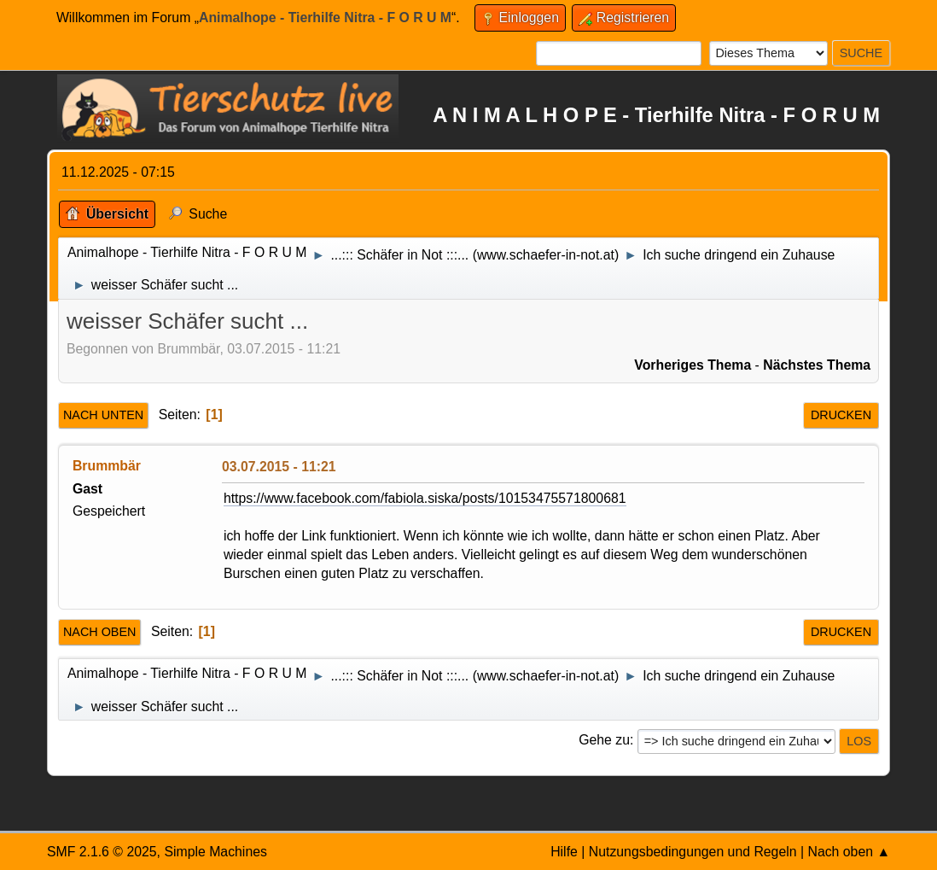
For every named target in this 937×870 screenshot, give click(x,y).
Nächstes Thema (816, 365)
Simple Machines (215, 851)
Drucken (841, 415)
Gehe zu (604, 740)
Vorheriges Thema (692, 365)
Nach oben (100, 632)
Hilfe (564, 851)
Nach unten (103, 415)
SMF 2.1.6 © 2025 (102, 851)
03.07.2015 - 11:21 (279, 466)
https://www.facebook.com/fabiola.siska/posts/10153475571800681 (425, 498)
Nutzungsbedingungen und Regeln (693, 851)
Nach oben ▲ (848, 851)
